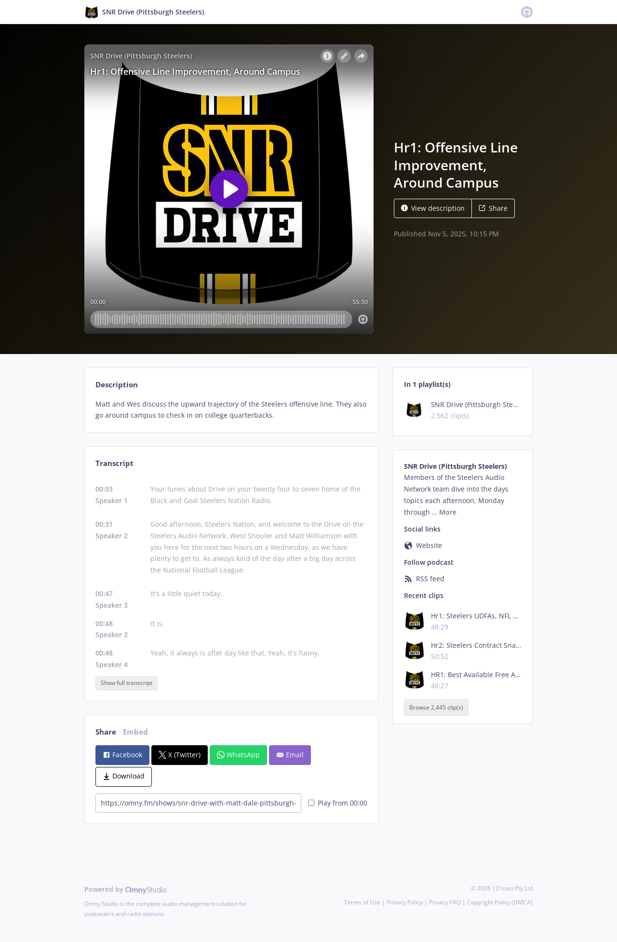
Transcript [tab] (114, 463)
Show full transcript (126, 683)
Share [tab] (105, 732)
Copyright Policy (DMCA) (500, 902)
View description (433, 208)
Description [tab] (116, 385)
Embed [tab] (135, 732)
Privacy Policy (405, 902)
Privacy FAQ (445, 902)
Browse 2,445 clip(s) (436, 707)
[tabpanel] (231, 410)
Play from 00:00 (337, 802)
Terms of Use (362, 902)
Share (493, 208)
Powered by (125, 889)
